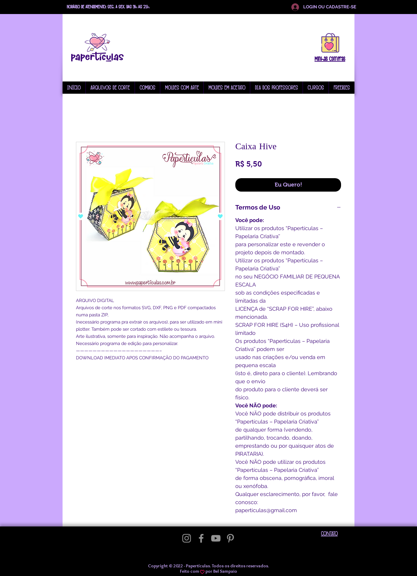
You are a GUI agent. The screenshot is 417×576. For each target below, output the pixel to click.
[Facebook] (201, 538)
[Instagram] (186, 538)
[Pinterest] (230, 538)
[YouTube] (216, 538)
